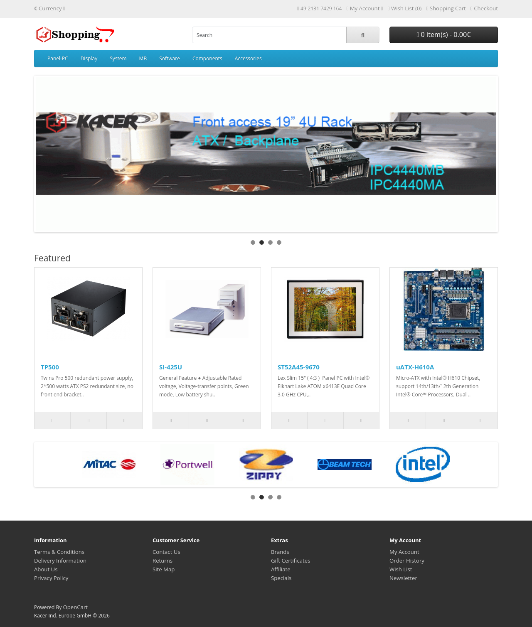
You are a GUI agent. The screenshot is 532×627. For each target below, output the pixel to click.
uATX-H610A (415, 367)
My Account (404, 552)
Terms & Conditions (59, 552)
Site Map (164, 569)
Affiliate (281, 569)
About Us (45, 569)
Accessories (248, 58)
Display (89, 58)
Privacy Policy (51, 578)
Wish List (400, 569)
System (118, 58)
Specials (281, 578)
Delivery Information (60, 560)
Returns (162, 560)
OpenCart (75, 607)
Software (169, 58)
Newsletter (403, 578)
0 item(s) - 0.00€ (443, 34)
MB (143, 58)
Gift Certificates (290, 560)
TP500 (50, 367)
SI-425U (170, 367)
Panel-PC (57, 58)
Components (207, 58)
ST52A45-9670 (299, 367)
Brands (280, 552)
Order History (406, 560)
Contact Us (166, 552)
